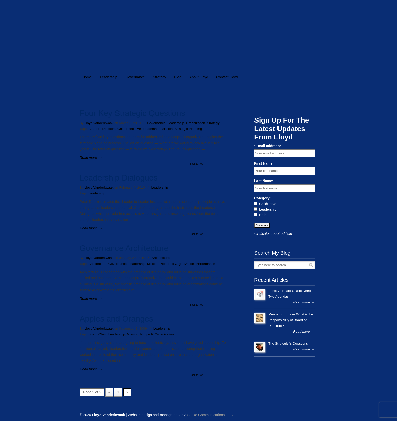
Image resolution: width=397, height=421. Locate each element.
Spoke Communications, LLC (210, 415)
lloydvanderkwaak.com (161, 32)
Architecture (161, 258)
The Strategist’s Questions (288, 343)
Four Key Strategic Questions (132, 113)
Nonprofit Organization (177, 264)
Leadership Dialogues (119, 177)
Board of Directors (101, 129)
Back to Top (196, 164)
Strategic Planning (188, 129)
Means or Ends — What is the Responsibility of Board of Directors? (290, 320)
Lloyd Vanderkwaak (98, 123)
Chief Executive (129, 129)
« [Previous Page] (109, 392)
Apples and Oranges (116, 318)
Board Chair (97, 334)
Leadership (175, 123)
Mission (167, 129)
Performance (205, 264)
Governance (156, 123)
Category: (262, 198)
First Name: (264, 163)
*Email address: (267, 146)
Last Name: (263, 181)
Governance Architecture (124, 248)
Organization (195, 123)
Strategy (213, 123)
